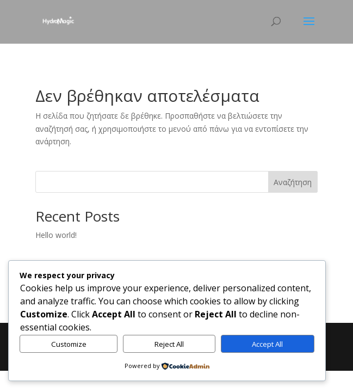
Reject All (169, 344)
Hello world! (56, 235)
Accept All (267, 344)
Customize (68, 344)
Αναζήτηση (293, 182)
